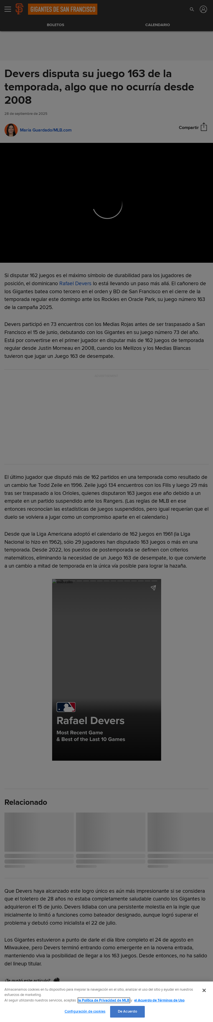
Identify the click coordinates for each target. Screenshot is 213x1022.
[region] (106, 1001)
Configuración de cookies (85, 1011)
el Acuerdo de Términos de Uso (159, 1000)
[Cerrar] (204, 990)
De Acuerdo (127, 1011)
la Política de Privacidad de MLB (104, 1000)
